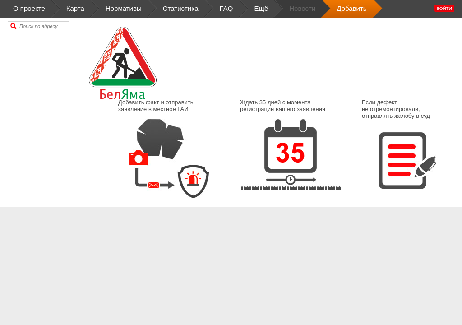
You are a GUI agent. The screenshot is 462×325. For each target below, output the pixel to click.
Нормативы (123, 9)
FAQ (226, 9)
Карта (75, 9)
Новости (302, 9)
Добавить (351, 9)
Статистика (180, 9)
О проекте (37, 9)
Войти (444, 8)
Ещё (261, 9)
